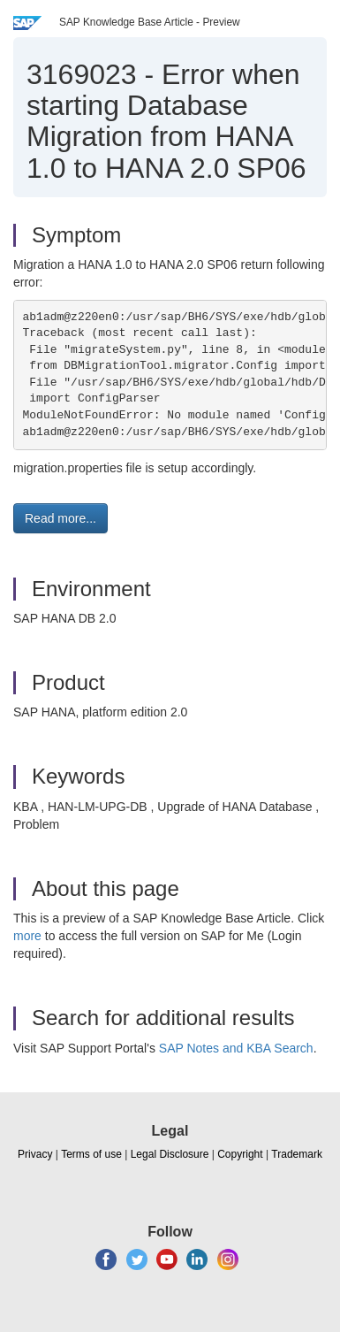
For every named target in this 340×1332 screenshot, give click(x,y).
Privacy (35, 1154)
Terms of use (91, 1154)
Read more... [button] (60, 518)
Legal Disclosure (170, 1154)
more (27, 936)
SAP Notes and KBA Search (236, 1048)
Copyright (239, 1154)
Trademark (296, 1154)
